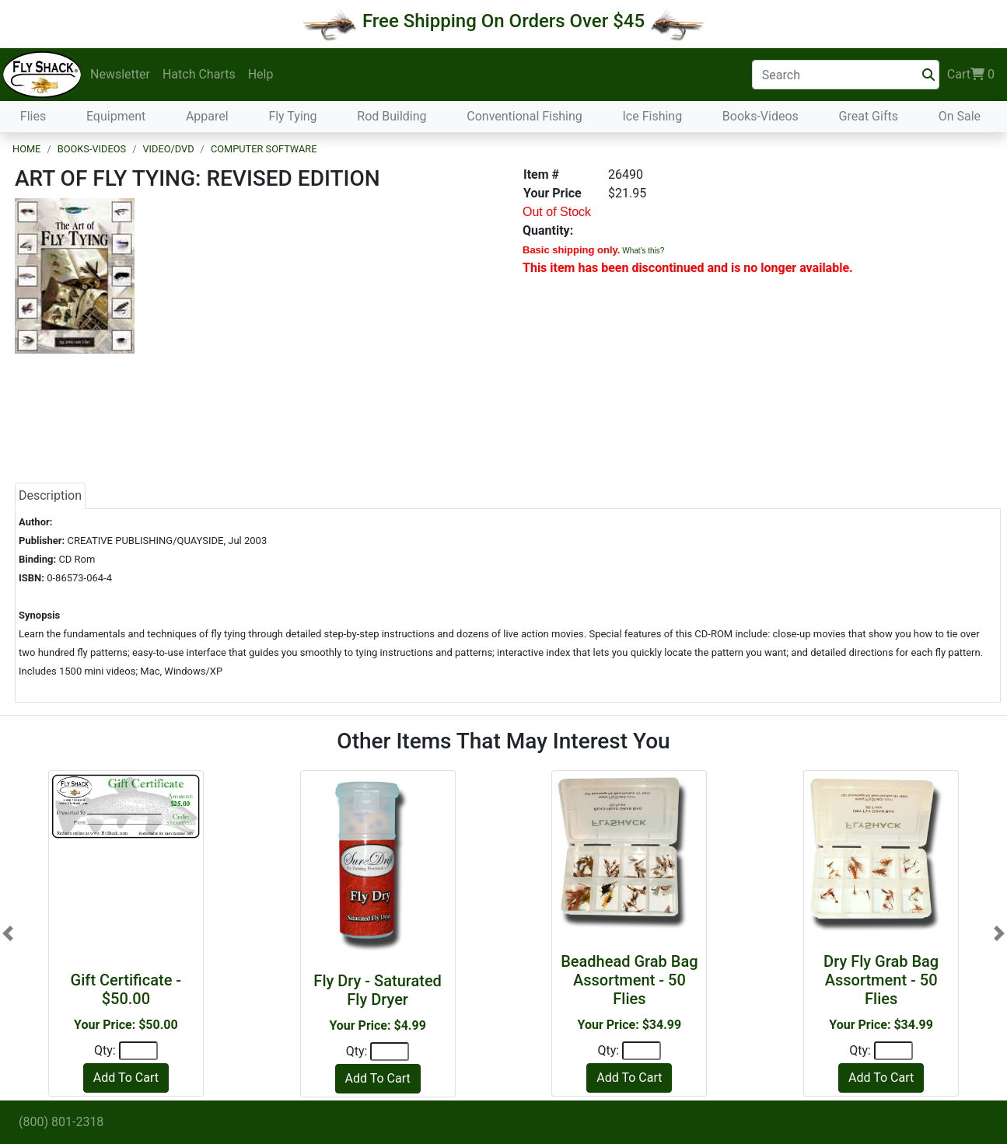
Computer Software (264, 149)
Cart (971, 74)
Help (261, 74)
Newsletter (120, 74)
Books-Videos (760, 116)
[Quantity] (138, 1050)
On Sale (960, 116)
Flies (33, 116)
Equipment (115, 116)
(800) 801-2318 (61, 1121)
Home (26, 149)
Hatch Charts (199, 74)
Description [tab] (50, 495)
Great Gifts (868, 116)
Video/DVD (168, 149)
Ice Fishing (652, 116)
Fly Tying (292, 116)
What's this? (643, 250)
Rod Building (391, 116)
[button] (8, 933)
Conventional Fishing (524, 116)
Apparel (207, 116)
